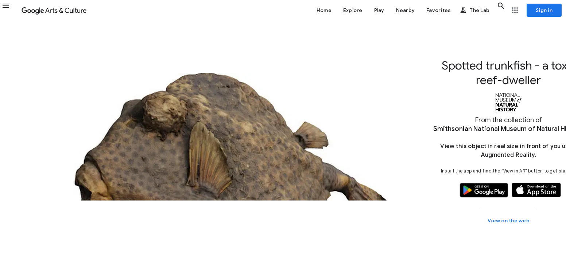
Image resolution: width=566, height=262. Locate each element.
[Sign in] (544, 10)
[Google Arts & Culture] (54, 10)
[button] (10, 10)
